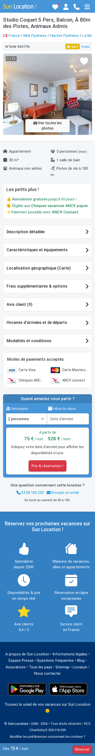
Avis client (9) (19, 304)
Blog (80, 660)
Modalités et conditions (29, 340)
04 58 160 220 (30, 493)
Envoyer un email (63, 493)
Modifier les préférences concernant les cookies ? (47, 736)
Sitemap (62, 667)
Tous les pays (40, 667)
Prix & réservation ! (47, 466)
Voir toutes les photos (47, 125)
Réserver (82, 749)
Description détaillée (26, 231)
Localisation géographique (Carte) (39, 268)
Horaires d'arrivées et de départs (37, 322)
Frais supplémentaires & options (37, 286)
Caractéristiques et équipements (37, 249)
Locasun (80, 667)
